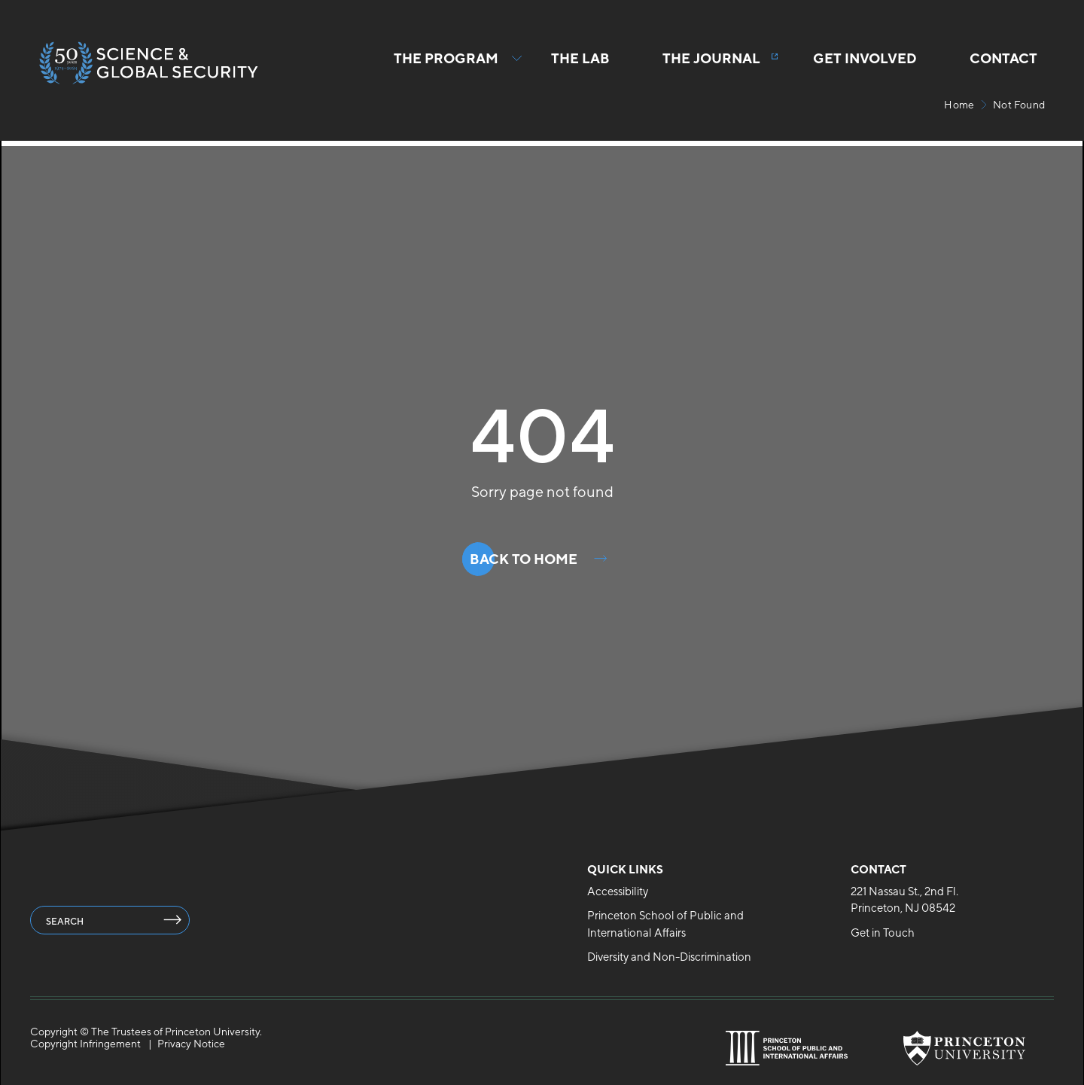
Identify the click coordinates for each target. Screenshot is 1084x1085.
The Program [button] (446, 67)
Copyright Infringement (85, 1044)
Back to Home (523, 559)
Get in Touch (883, 932)
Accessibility (617, 891)
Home (959, 105)
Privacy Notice (191, 1044)
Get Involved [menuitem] (865, 58)
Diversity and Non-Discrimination (669, 956)
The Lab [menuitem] (580, 58)
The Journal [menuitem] (711, 58)
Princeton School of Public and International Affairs (665, 924)
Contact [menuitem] (1003, 58)
